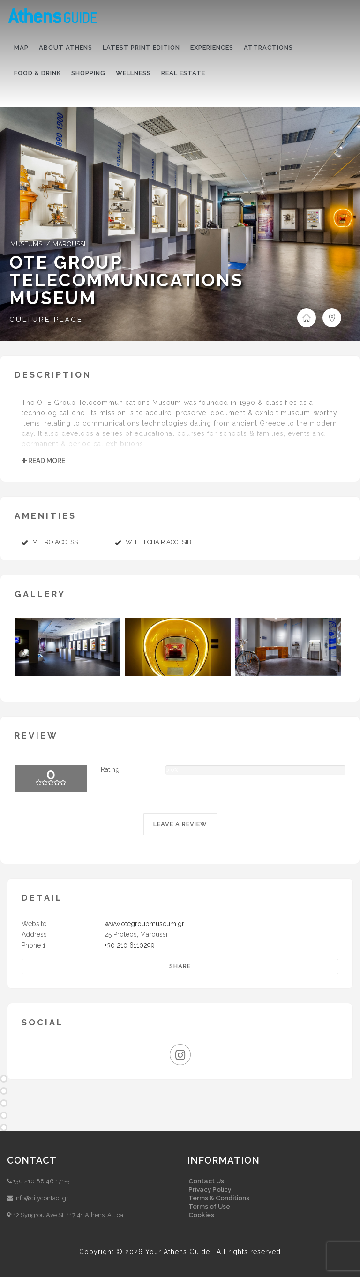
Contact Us (206, 1181)
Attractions (268, 47)
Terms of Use (209, 1206)
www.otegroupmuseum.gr (144, 923)
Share (180, 966)
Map (21, 47)
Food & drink (37, 72)
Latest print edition (141, 47)
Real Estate (183, 72)
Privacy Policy (209, 1189)
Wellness (133, 72)
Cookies (201, 1214)
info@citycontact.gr (41, 1198)
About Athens (65, 47)
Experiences (211, 47)
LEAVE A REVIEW (180, 824)
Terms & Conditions (218, 1198)
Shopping (88, 72)
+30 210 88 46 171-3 (41, 1181)
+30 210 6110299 (130, 945)
